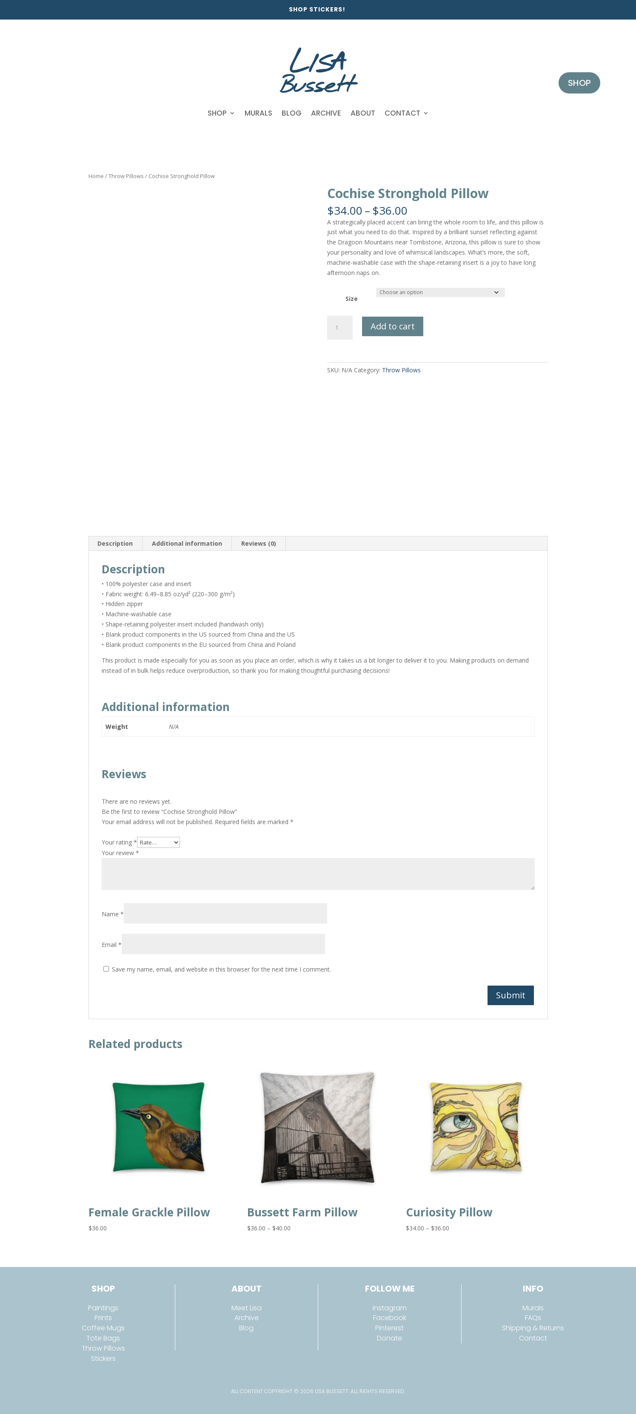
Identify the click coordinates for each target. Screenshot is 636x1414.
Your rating (119, 842)
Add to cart (393, 326)
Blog (292, 113)
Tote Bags (103, 1338)
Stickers (103, 1358)
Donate (389, 1338)
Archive (326, 113)
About (363, 113)
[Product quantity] (340, 328)
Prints (103, 1318)
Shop (217, 113)
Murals (258, 113)
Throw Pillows (126, 176)
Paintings (103, 1308)
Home (96, 176)
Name (113, 914)
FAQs (533, 1318)
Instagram (390, 1308)
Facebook (389, 1318)
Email (112, 945)
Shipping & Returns (533, 1328)
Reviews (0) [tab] (258, 543)
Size (351, 299)
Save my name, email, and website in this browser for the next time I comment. (221, 969)
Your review (120, 853)
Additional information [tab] (187, 543)
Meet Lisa (246, 1308)
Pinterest (389, 1328)
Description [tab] (115, 543)
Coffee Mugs (103, 1328)
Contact (402, 113)
